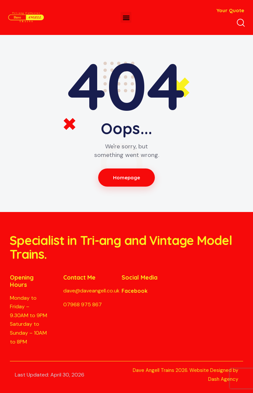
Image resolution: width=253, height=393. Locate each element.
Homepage (126, 177)
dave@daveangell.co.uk (91, 290)
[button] (126, 17)
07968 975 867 (82, 304)
